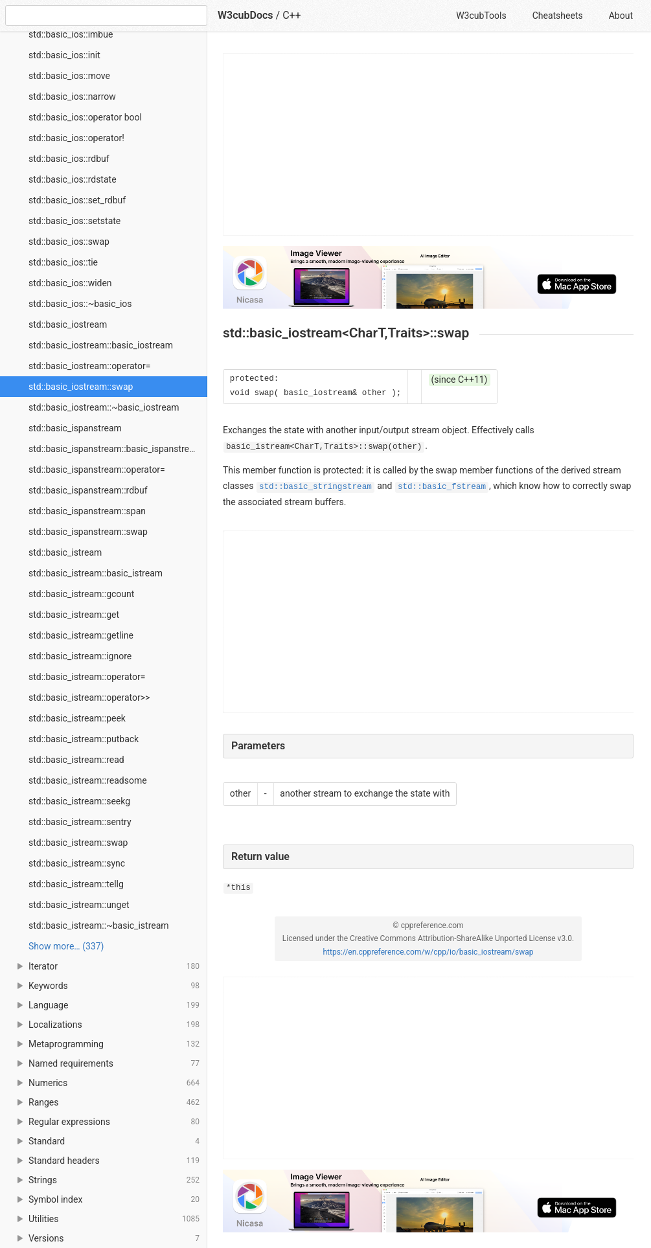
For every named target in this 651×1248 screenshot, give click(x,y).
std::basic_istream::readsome (88, 780)
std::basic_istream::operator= (87, 677)
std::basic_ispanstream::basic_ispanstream (115, 449)
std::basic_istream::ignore (80, 656)
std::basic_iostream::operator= (89, 366)
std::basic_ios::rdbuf (69, 158)
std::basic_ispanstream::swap (88, 532)
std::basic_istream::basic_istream (96, 573)
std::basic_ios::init (64, 55)
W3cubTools (481, 15)
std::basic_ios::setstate (74, 221)
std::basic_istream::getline (81, 635)
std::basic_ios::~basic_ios (80, 304)
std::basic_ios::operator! (76, 138)
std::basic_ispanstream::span (87, 511)
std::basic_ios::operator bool (85, 117)
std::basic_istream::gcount (81, 594)
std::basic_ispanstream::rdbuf (88, 490)
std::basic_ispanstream (75, 428)
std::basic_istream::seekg (79, 801)
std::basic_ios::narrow (72, 96)
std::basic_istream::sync (77, 863)
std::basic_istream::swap (78, 842)
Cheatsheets (557, 15)
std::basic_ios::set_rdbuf (77, 200)
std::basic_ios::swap (69, 241)
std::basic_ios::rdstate (73, 179)
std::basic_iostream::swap (81, 386)
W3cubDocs (245, 15)
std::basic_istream (65, 552)
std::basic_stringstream (315, 487)
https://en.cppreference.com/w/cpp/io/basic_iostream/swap (428, 952)
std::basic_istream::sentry (80, 822)
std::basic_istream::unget (79, 905)
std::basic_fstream (442, 487)
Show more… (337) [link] (66, 946)
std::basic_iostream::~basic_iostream (104, 407)
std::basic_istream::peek (77, 718)
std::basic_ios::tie (63, 262)
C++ (291, 15)
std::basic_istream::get (74, 614)
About (621, 15)
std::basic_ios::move (69, 76)
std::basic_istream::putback (84, 739)
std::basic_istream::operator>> (89, 697)
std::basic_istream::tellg (76, 884)
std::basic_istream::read (76, 759)
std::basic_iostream (68, 324)
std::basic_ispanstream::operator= (97, 469)
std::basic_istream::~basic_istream (99, 925)
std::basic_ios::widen (70, 283)
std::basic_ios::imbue (71, 34)
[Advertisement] (428, 144)
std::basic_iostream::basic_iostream (101, 345)
